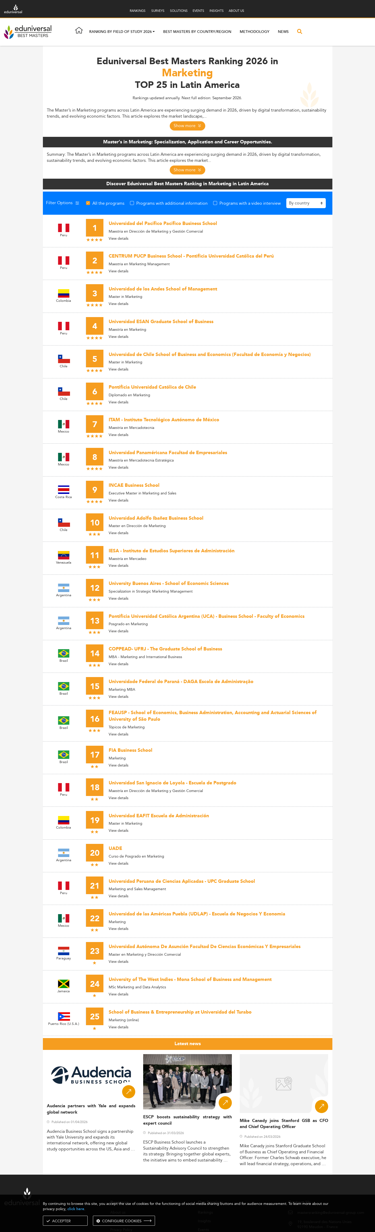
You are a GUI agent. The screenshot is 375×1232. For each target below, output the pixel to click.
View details (118, 238)
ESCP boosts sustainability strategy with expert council (187, 1120)
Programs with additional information (172, 203)
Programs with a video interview (250, 203)
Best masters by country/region (197, 32)
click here (75, 1209)
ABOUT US (236, 10)
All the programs (108, 203)
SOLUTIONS (179, 10)
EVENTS (198, 10)
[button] (154, 32)
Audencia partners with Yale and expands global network (91, 1109)
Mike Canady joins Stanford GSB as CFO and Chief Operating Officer (284, 1124)
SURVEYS (157, 10)
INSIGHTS (216, 10)
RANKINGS (138, 10)
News (283, 32)
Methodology (254, 32)
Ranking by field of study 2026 (120, 32)
